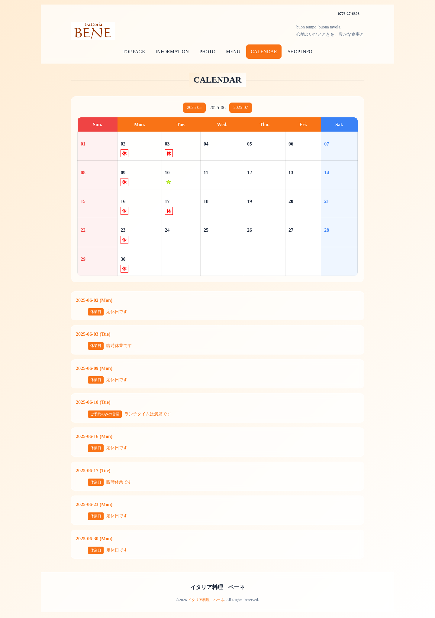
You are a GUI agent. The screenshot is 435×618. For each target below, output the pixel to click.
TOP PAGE (134, 51)
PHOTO (207, 51)
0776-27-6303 (347, 13)
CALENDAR (264, 51)
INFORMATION (172, 51)
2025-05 (193, 108)
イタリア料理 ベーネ (217, 588)
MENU (233, 51)
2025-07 (242, 108)
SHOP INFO (300, 51)
